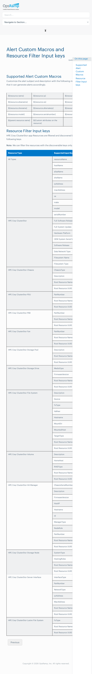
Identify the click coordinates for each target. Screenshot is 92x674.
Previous (15, 642)
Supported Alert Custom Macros (81, 70)
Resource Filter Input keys (81, 81)
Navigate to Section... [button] (15, 22)
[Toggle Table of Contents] (46, 30)
